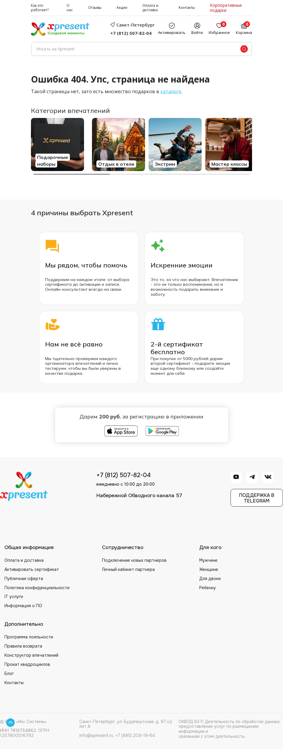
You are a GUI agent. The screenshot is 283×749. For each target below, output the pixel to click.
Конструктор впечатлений (31, 655)
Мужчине (208, 560)
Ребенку (207, 587)
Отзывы (94, 8)
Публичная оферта (23, 578)
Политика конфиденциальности (37, 587)
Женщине (208, 569)
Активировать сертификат (31, 569)
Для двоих (210, 578)
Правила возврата (23, 646)
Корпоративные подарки (226, 8)
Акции (121, 8)
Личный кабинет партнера (128, 569)
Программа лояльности (28, 637)
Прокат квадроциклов (27, 664)
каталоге (170, 91)
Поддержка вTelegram (256, 498)
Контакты (187, 8)
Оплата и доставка (150, 8)
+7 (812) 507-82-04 (131, 33)
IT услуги (13, 596)
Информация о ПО (23, 605)
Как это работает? (40, 8)
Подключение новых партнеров (134, 560)
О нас (70, 8)
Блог (9, 673)
